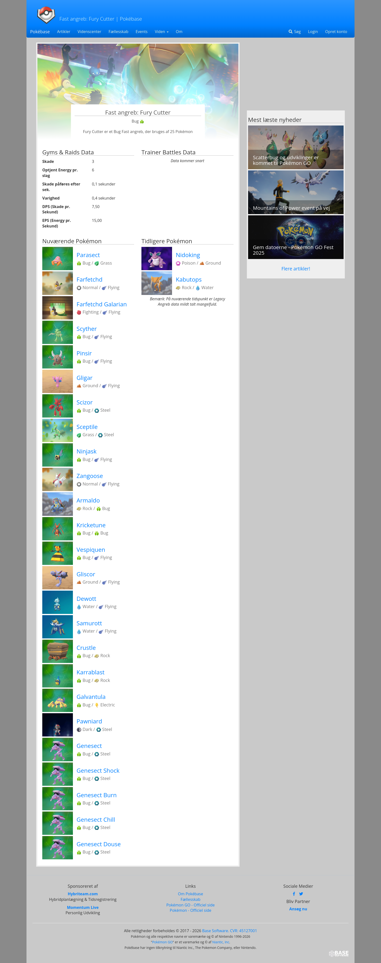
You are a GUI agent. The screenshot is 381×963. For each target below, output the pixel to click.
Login (313, 31)
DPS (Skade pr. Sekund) (56, 209)
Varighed (51, 198)
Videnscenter (89, 31)
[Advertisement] (296, 76)
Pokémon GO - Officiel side (190, 905)
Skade (48, 161)
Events (141, 31)
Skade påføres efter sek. (61, 186)
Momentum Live (82, 907)
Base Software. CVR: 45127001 (229, 930)
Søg (294, 31)
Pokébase (40, 31)
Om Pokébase (190, 893)
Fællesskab (118, 31)
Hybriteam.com (83, 893)
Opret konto (336, 31)
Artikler (63, 31)
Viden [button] (161, 31)
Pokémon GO (162, 942)
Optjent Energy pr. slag (60, 172)
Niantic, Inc (220, 942)
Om (179, 31)
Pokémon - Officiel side (190, 910)
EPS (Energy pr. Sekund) (56, 223)
